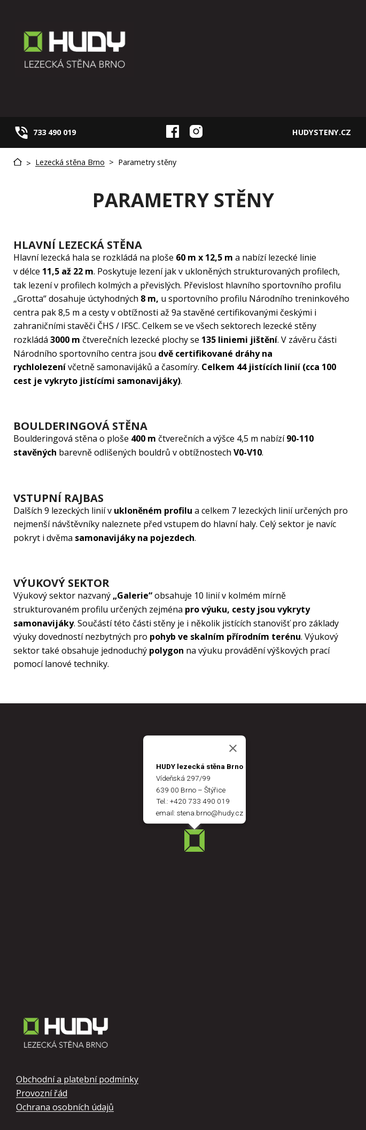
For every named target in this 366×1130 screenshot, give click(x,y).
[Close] (233, 748)
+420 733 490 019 (200, 801)
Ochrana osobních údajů (65, 1107)
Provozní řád (41, 1093)
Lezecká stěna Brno (70, 162)
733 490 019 (54, 132)
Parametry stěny (147, 162)
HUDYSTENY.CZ (321, 132)
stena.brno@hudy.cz (210, 813)
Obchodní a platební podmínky (77, 1079)
